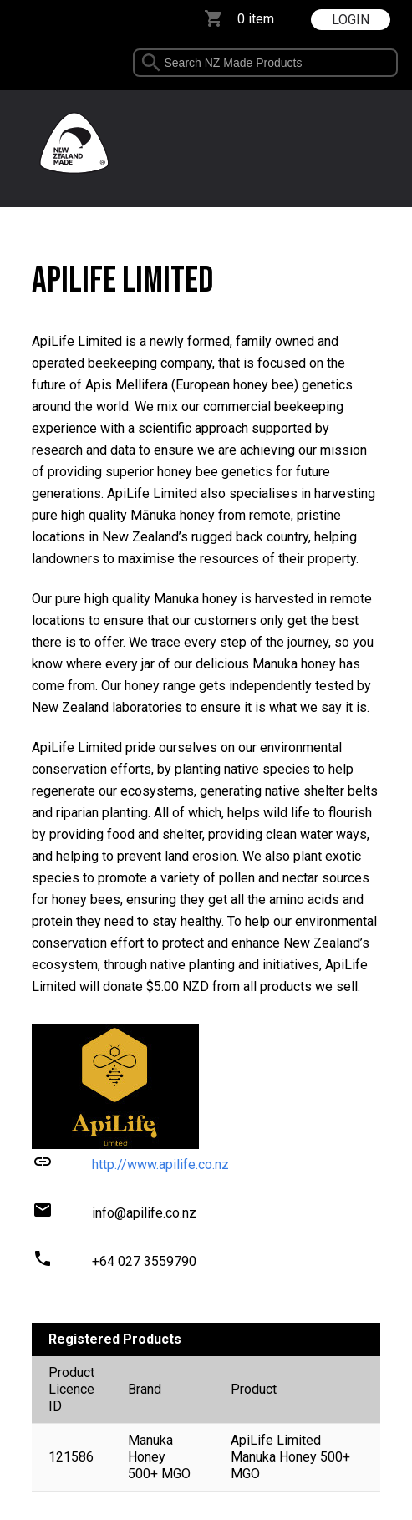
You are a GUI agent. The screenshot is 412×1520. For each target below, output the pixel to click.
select (390, 62)
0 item (255, 19)
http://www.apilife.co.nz (160, 1164)
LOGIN (350, 20)
